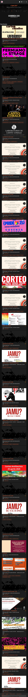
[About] (20, 2)
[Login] (26, 2)
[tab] (12, 11)
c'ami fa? (14, 5)
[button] (12, 694)
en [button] (24, 1)
